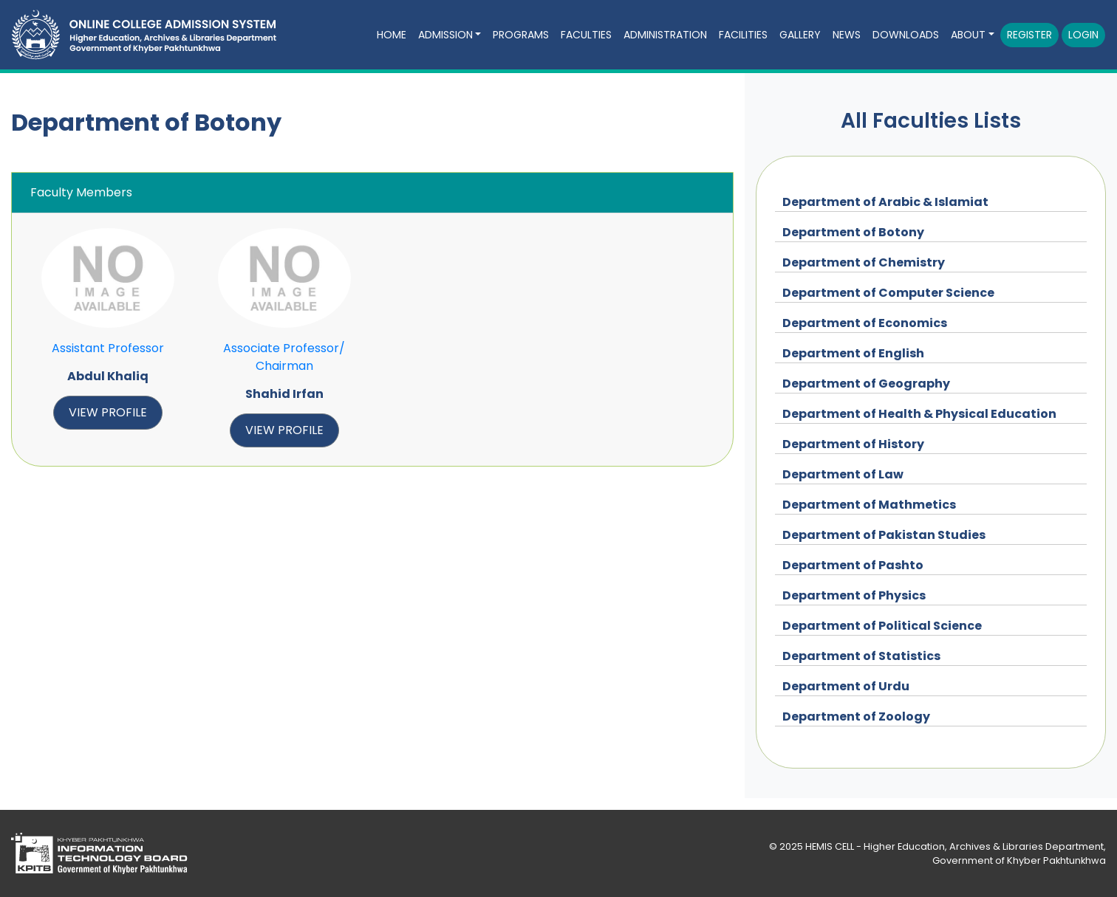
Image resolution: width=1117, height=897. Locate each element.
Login (1083, 34)
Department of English (853, 353)
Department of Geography (866, 383)
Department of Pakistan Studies (884, 534)
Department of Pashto (852, 565)
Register (1029, 34)
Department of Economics (864, 323)
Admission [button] (445, 34)
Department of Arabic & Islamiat (885, 201)
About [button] (968, 34)
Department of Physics (854, 595)
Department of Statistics (861, 655)
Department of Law (842, 474)
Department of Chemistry (863, 262)
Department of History (853, 444)
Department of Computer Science (888, 292)
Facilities (743, 34)
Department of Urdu (845, 686)
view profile (108, 412)
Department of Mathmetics (869, 504)
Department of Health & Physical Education (919, 413)
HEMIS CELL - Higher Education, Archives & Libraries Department (954, 846)
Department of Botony (853, 232)
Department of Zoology (856, 716)
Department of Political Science (882, 625)
